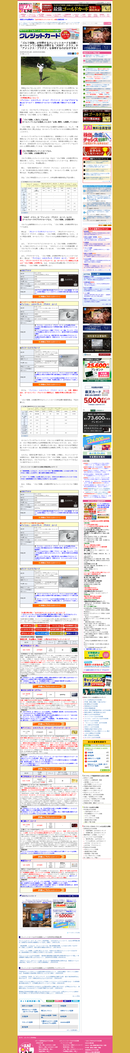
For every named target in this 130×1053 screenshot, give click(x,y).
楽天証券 (25, 1027)
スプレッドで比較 (90, 815)
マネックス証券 (27, 1022)
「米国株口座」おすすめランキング (95, 832)
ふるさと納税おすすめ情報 (92, 733)
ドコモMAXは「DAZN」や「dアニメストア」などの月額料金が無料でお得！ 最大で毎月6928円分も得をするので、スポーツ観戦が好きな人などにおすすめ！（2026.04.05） (49, 977)
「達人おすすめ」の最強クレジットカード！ (72, 1045)
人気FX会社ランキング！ (92, 811)
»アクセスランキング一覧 (105, 223)
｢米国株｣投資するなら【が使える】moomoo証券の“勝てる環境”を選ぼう (97, 69)
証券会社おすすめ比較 (90, 828)
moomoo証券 (65, 1022)
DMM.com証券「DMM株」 (97, 238)
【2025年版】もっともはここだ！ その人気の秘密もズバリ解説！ (98, 97)
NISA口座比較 (89, 1043)
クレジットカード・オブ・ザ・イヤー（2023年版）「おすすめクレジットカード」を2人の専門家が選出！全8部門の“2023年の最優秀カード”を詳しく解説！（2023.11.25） (49, 941)
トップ (20, 22)
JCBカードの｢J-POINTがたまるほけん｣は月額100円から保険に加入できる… (97, 174)
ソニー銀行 (97, 295)
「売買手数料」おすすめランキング (95, 830)
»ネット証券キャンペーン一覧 (102, 270)
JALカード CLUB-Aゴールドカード (42, 231)
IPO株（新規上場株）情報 (93, 1047)
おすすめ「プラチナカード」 (93, 845)
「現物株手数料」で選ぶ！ (44, 1051)
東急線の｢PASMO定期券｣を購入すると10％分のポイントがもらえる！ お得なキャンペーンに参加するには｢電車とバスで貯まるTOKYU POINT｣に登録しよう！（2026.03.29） (49, 992)
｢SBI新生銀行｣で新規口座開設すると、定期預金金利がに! (98, 89)
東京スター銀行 (97, 300)
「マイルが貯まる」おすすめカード (95, 841)
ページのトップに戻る (74, 932)
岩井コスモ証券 (27, 1006)
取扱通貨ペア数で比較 (91, 853)
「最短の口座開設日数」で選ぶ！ (45, 1049)
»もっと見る (76, 996)
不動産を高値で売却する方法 (93, 729)
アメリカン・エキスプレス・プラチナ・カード (49, 258)
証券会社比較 (39, 1043)
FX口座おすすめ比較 (90, 809)
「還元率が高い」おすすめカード (95, 839)
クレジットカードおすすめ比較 (93, 716)
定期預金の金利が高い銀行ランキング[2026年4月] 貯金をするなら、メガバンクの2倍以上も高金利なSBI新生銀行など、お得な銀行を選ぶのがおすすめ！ (99, 190)
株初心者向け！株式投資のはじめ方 (95, 712)
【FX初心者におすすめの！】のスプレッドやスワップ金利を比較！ (98, 101)
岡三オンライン (46, 1010)
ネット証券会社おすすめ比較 (93, 700)
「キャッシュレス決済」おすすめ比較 (95, 723)
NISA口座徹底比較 (90, 708)
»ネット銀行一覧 (106, 304)
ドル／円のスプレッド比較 (93, 855)
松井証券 (63, 1016)
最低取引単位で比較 (91, 820)
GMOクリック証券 (66, 1010)
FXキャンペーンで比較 (91, 849)
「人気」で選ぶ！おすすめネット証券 (46, 1045)
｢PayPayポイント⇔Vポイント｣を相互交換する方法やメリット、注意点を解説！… (97, 162)
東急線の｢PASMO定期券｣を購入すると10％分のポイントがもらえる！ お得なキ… (97, 178)
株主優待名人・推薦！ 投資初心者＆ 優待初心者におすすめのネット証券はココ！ (97, 105)
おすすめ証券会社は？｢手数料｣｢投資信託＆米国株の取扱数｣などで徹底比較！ (97, 85)
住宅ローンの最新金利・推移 (93, 780)
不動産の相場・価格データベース (94, 803)
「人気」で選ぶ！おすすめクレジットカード (72, 1049)
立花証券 (25, 1016)
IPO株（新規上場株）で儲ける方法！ (95, 702)
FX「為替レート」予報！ (91, 857)
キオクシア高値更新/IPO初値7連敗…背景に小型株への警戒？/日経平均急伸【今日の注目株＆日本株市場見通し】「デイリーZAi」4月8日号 (98, 61)
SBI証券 (63, 1006)
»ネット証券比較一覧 (88, 270)
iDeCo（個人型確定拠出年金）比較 (95, 1045)
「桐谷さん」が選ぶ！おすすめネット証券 (48, 1047)
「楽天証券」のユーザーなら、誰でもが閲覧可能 (97, 93)
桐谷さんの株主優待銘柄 (92, 1052)
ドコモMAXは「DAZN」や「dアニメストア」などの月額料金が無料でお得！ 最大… (97, 166)
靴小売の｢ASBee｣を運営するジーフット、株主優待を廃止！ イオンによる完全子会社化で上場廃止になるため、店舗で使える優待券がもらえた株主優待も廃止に (99, 197)
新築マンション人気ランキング (93, 790)
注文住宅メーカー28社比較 (92, 801)
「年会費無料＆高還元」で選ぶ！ (70, 1051)
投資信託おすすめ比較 (91, 706)
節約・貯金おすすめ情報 (91, 735)
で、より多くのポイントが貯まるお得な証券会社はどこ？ (98, 81)
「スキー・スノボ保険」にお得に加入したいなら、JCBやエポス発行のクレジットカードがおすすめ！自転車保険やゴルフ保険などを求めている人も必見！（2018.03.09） (48, 951)
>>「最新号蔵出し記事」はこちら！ (93, 649)
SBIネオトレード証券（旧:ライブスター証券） (97, 765)
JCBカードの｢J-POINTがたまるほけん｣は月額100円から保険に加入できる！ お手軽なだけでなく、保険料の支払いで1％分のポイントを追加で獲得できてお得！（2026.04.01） (49, 987)
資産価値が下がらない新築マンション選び (97, 731)
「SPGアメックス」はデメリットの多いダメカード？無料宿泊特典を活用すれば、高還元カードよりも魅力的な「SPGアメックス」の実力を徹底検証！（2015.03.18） (49, 961)
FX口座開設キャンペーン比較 (93, 813)
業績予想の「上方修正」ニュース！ (94, 835)
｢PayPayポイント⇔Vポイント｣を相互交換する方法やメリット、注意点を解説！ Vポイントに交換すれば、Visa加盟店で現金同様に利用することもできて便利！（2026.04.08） (49, 972)
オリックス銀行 (97, 289)
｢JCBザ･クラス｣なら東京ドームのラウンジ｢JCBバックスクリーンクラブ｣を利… (97, 170)
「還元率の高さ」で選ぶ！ (68, 1047)
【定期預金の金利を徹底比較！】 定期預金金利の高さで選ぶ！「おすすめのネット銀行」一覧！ (99, 218)
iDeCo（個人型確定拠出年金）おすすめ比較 (97, 710)
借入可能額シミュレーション (93, 784)
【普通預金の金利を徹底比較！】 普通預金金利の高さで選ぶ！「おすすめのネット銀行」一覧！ (99, 212)
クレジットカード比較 (66, 1043)
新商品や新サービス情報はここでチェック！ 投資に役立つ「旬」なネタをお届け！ (97, 56)
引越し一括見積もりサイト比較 (93, 796)
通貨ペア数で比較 (90, 822)
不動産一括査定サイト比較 (93, 788)
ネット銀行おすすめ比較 (91, 725)
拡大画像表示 (24, 212)
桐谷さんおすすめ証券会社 (92, 714)
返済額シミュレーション (92, 782)
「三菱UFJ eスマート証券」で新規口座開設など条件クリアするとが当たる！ (98, 73)
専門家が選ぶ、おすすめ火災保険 (94, 794)
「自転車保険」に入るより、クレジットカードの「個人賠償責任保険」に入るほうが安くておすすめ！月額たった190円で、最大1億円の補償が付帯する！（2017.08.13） (48, 946)
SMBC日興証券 (46, 1006)
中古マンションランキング (92, 792)
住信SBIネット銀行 (97, 278)
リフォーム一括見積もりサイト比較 (94, 799)
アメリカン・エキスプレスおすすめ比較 (96, 718)
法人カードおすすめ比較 (91, 720)
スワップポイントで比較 (92, 818)
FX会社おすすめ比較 (90, 847)
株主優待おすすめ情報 (91, 704)
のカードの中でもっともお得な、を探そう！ (97, 77)
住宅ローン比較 (88, 778)
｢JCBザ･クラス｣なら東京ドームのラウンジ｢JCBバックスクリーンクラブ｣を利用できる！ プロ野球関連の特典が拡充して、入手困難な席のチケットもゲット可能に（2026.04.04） (49, 982)
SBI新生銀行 (97, 284)
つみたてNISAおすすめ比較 (93, 1041)
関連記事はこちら (70, 921)
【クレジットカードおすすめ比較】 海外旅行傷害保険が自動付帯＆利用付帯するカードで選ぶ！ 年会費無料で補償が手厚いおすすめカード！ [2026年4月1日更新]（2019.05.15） (49, 956)
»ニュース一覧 (106, 181)
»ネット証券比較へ (72, 1030)
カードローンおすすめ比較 (92, 737)
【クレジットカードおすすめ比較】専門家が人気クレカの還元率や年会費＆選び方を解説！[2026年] (44, 22)
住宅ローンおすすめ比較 (91, 727)
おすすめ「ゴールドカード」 (93, 843)
